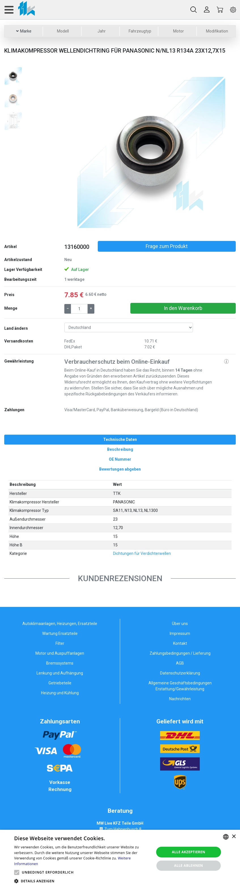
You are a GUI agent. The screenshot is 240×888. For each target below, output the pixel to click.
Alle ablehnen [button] (188, 865)
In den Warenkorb (183, 308)
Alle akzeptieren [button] (188, 852)
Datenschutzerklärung (180, 673)
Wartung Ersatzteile (60, 633)
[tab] (120, 440)
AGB (180, 663)
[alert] (120, 859)
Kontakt (180, 643)
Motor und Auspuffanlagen (59, 653)
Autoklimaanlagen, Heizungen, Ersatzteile (59, 623)
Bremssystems (59, 663)
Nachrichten (180, 699)
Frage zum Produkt (167, 246)
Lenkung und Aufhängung (60, 673)
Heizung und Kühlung (60, 693)
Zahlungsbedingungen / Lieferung (180, 653)
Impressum (180, 633)
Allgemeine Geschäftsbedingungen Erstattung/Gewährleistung (180, 686)
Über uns (180, 623)
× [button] (233, 837)
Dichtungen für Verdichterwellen (142, 553)
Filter (60, 643)
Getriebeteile (59, 683)
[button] (77, 151)
